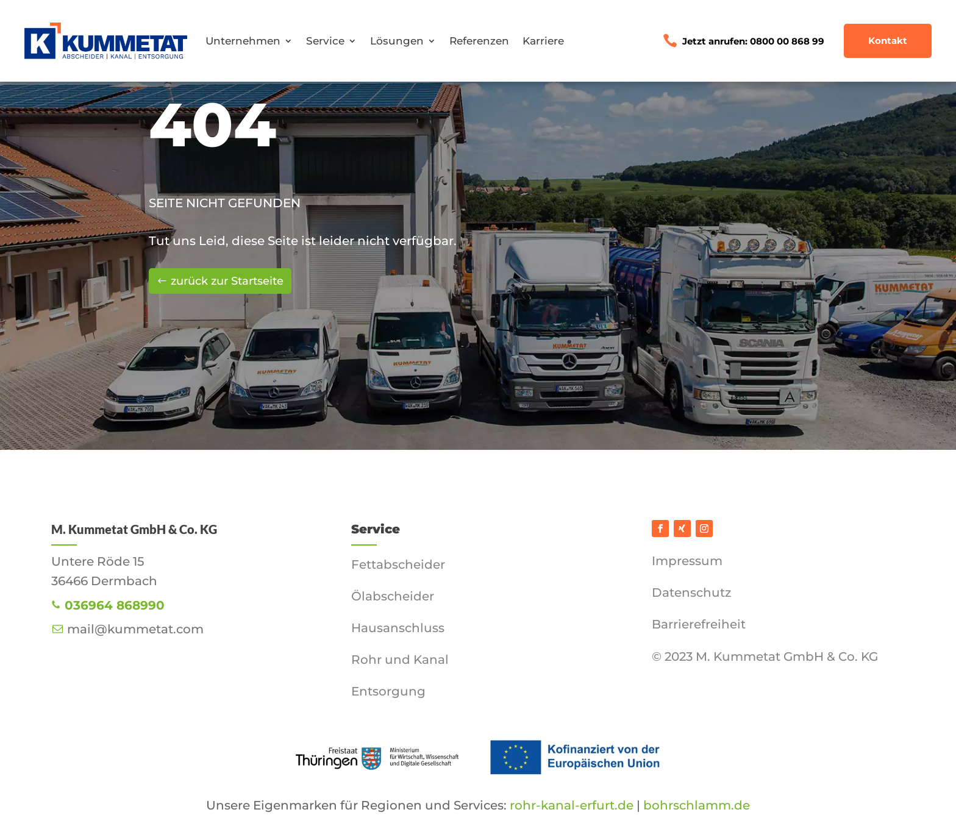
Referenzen (479, 41)
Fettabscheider (398, 564)
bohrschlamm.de (695, 805)
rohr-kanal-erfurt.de (571, 805)
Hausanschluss (397, 628)
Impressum (687, 560)
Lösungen (397, 41)
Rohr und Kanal (400, 659)
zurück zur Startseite (227, 281)
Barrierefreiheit (699, 624)
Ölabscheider (392, 596)
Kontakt (887, 40)
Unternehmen (242, 41)
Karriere (543, 41)
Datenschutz (691, 592)
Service (325, 41)
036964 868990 (115, 605)
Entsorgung (388, 691)
